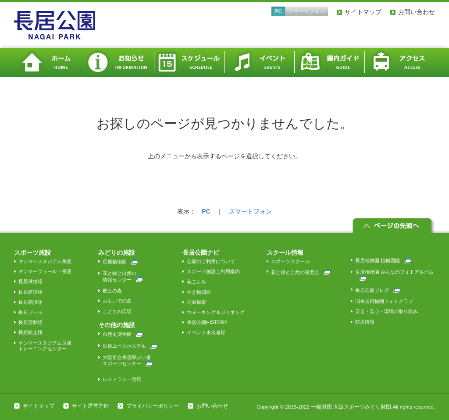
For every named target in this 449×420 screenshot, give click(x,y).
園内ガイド (330, 62)
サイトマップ (363, 11)
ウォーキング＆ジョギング (216, 312)
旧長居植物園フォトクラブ (384, 301)
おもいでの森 (117, 300)
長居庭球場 (30, 292)
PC (278, 11)
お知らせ (119, 62)
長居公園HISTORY (207, 322)
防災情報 (364, 321)
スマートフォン (306, 11)
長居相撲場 (30, 302)
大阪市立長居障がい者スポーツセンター (127, 361)
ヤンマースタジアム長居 (44, 261)
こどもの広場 (117, 311)
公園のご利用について (211, 261)
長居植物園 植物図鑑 (383, 260)
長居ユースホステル (130, 346)
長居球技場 (30, 281)
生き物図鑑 (199, 292)
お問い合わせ (416, 11)
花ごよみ (196, 281)
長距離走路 (30, 332)
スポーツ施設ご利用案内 (213, 271)
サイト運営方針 (90, 406)
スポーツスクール (290, 261)
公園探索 (196, 302)
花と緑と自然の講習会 (300, 272)
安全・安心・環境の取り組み (386, 311)
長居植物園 (120, 261)
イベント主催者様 (206, 332)
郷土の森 (112, 290)
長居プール (30, 312)
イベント (259, 62)
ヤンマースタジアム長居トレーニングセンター (44, 345)
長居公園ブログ (377, 290)
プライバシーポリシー (152, 406)
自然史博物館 (123, 334)
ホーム (49, 62)
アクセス (400, 62)
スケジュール (189, 62)
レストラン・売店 (122, 379)
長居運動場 (30, 322)
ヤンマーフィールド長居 (44, 271)
